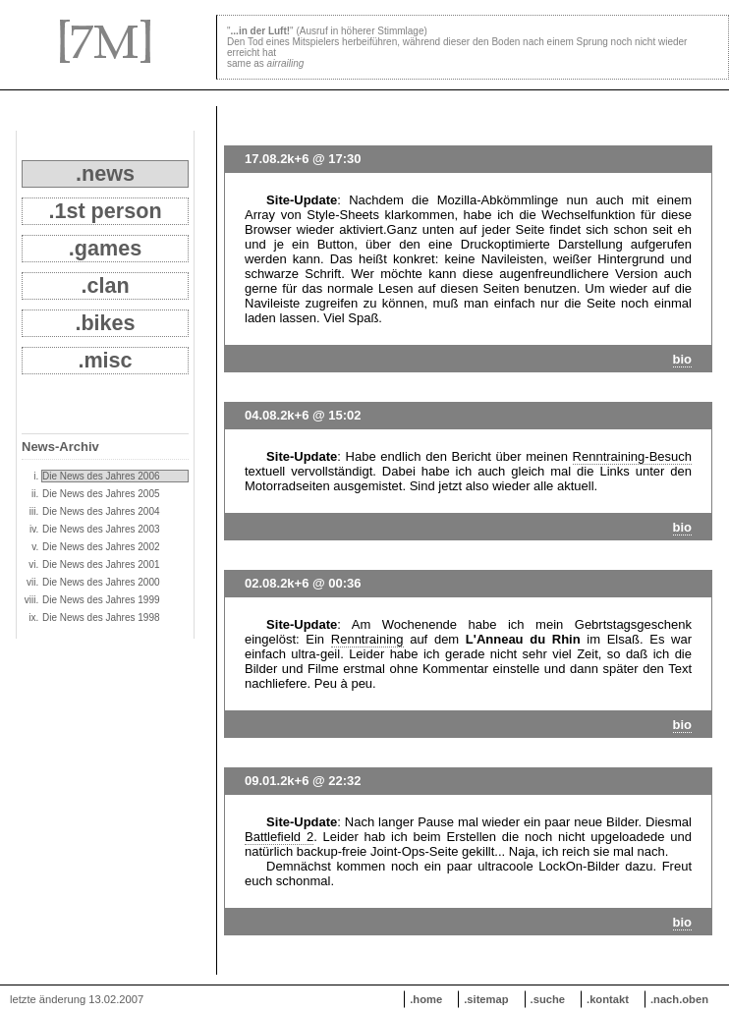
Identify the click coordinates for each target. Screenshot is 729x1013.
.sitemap (486, 999)
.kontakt (608, 999)
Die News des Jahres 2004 (101, 511)
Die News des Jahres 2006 (101, 476)
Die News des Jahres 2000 (101, 582)
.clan (105, 285)
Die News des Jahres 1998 (101, 617)
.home (426, 999)
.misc (105, 360)
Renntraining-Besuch (632, 456)
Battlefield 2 (279, 836)
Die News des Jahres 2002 (101, 546)
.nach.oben (679, 999)
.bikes (105, 322)
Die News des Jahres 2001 (101, 564)
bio (683, 359)
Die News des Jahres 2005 (101, 493)
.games (105, 248)
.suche (548, 999)
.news (105, 173)
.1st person (104, 210)
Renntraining (367, 639)
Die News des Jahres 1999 (101, 599)
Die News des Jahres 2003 (101, 529)
